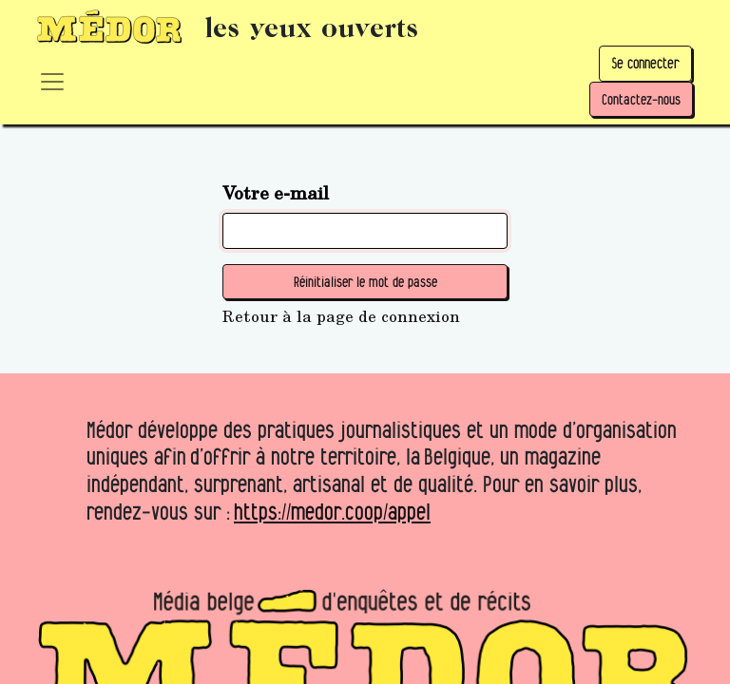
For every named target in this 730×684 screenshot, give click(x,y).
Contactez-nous (641, 99)
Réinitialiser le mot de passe (365, 282)
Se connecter (645, 63)
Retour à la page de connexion (341, 316)
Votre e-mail (275, 192)
